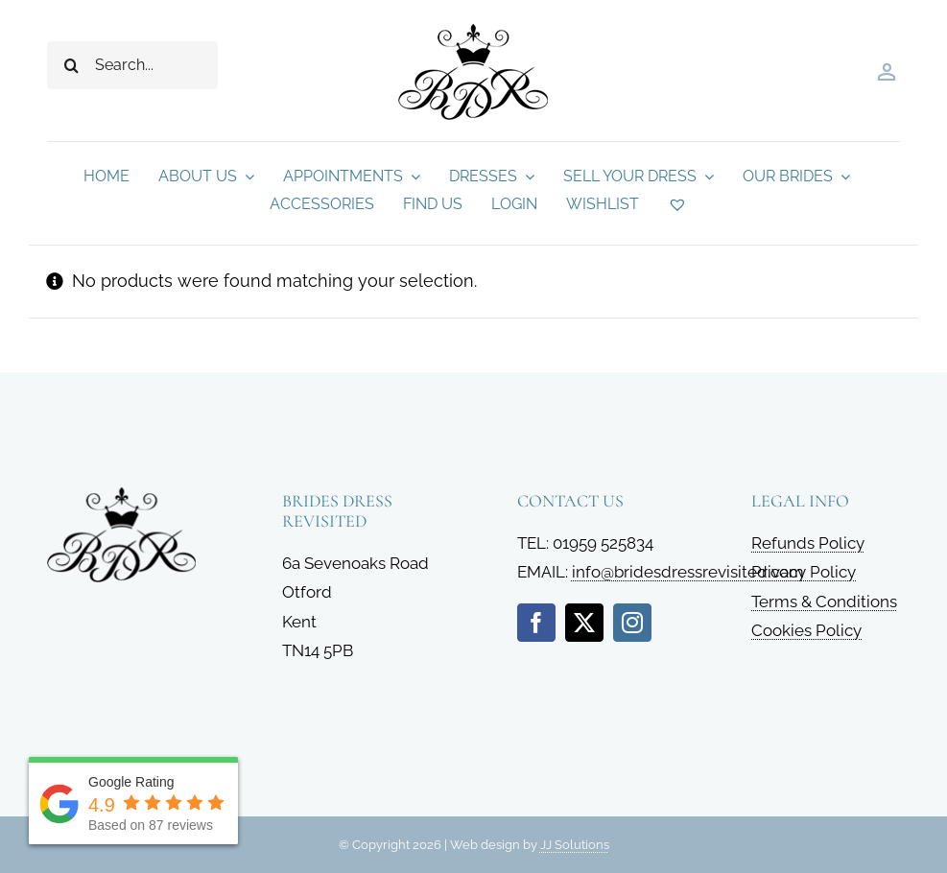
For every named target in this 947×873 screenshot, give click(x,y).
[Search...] (132, 65)
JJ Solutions (574, 845)
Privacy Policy (803, 571)
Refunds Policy (807, 543)
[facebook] (536, 622)
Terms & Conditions (824, 601)
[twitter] (584, 622)
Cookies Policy (806, 630)
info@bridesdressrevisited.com (688, 571)
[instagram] (632, 622)
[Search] (71, 65)
